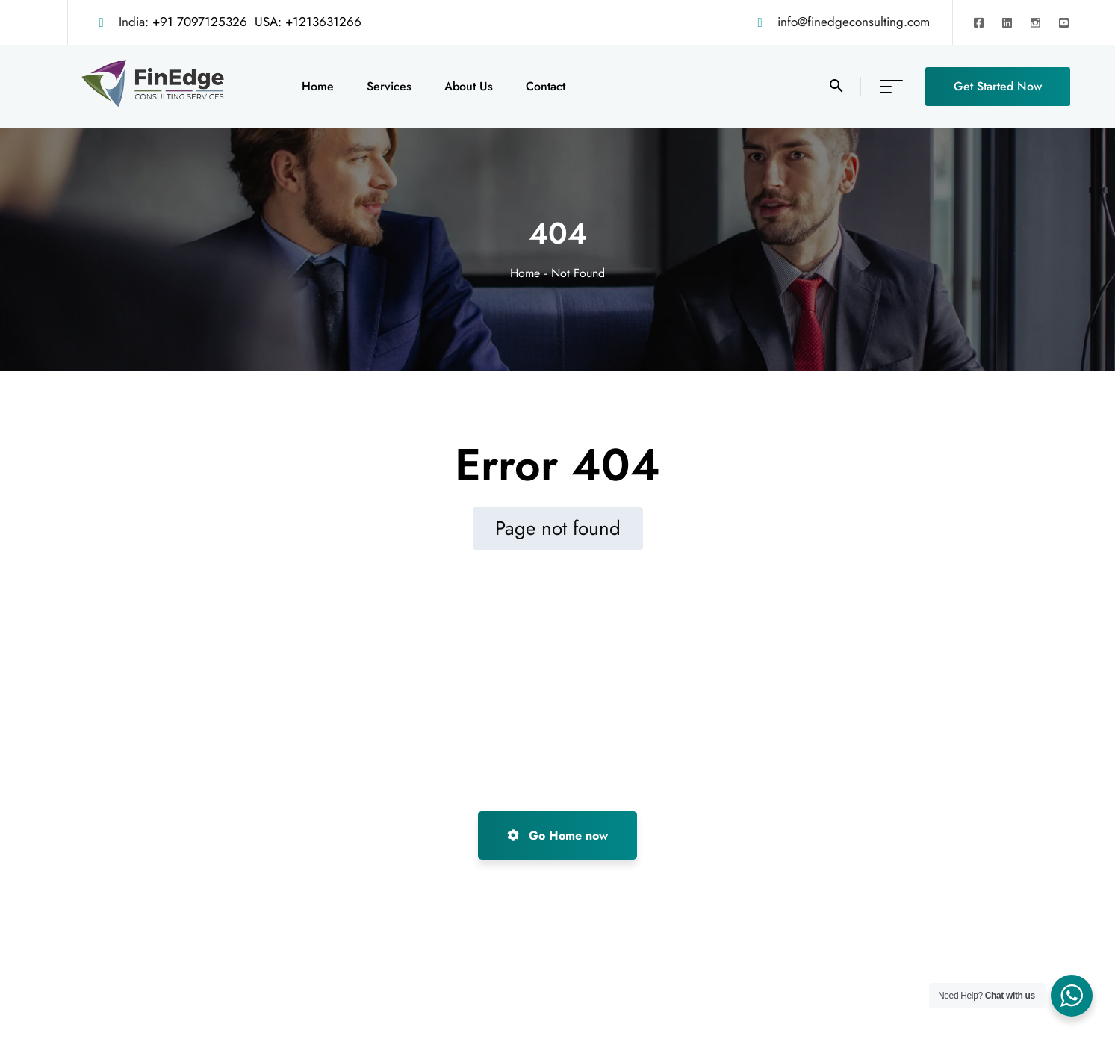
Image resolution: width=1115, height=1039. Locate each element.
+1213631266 (323, 22)
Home (525, 273)
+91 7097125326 (199, 22)
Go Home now (557, 835)
